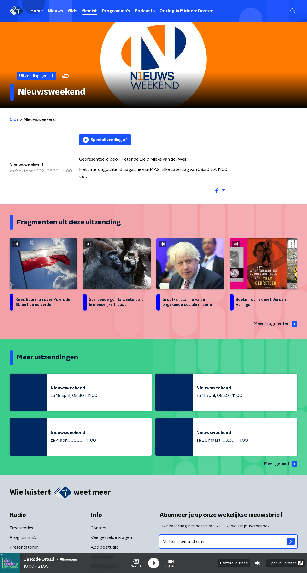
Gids (72, 11)
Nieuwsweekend (26, 165)
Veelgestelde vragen (111, 538)
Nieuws (55, 11)
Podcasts (145, 11)
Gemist (89, 11)
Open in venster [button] (285, 563)
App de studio (104, 547)
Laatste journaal (234, 563)
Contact (99, 528)
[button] (136, 563)
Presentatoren (24, 547)
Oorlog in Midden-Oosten (186, 11)
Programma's (116, 11)
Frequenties (21, 528)
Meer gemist (280, 464)
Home (36, 11)
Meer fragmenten (275, 324)
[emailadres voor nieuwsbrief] (228, 542)
